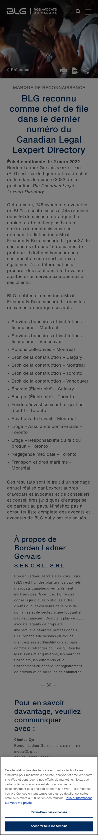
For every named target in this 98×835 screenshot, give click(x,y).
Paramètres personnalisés (49, 814)
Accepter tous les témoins (49, 827)
